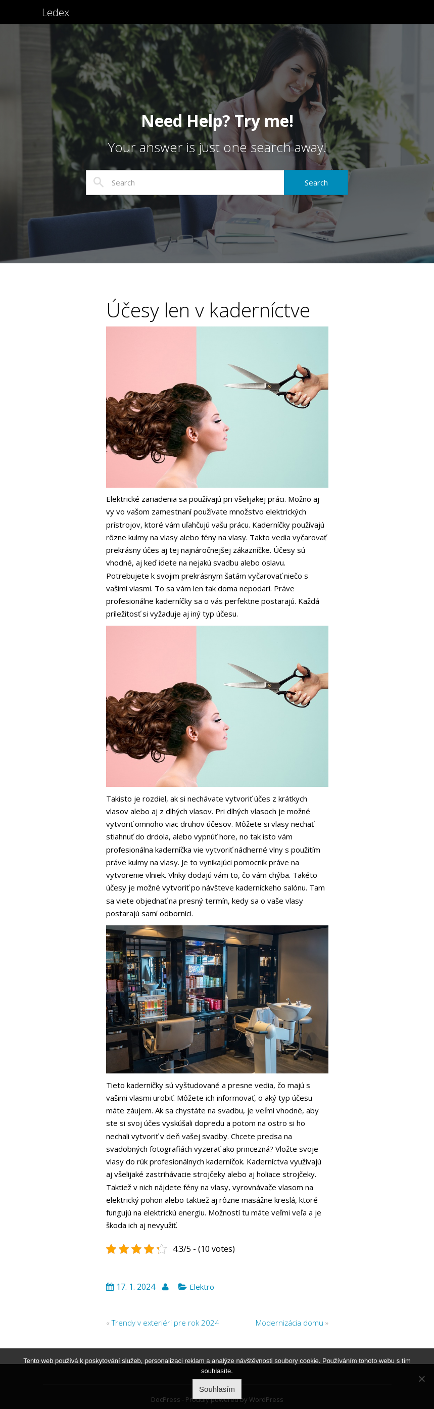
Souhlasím (217, 1389)
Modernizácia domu (289, 1323)
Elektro (201, 1287)
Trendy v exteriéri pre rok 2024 (165, 1323)
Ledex (57, 19)
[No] (421, 1379)
